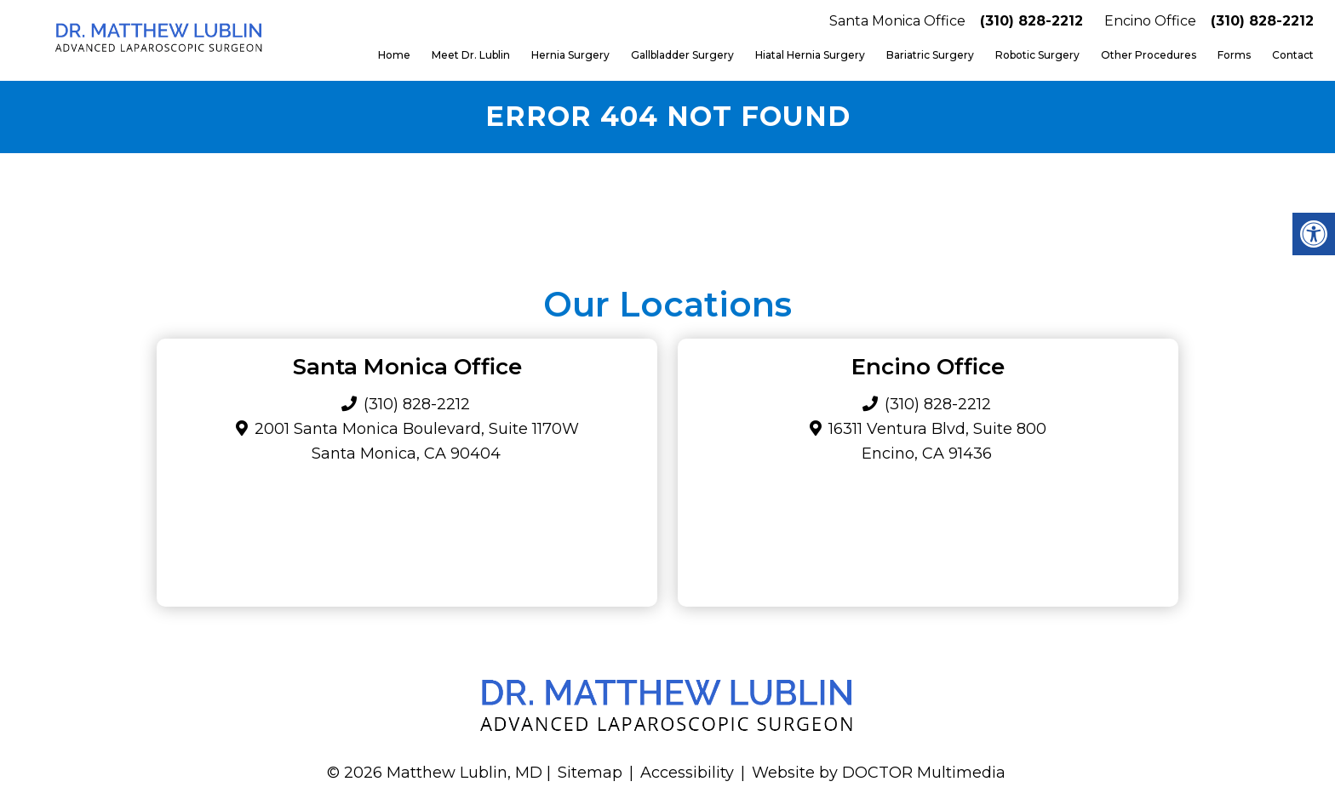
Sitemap (590, 772)
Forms (1234, 54)
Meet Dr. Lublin (471, 54)
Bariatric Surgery (930, 54)
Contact (1293, 54)
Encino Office (1150, 21)
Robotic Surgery (1037, 54)
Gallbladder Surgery (682, 54)
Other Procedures (1148, 54)
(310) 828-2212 (1031, 21)
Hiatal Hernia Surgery (810, 54)
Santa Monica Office (897, 21)
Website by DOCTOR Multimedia (879, 772)
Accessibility (687, 772)
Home (394, 54)
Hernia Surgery (570, 54)
